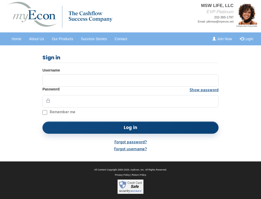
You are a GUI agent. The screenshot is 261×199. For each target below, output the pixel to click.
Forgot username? (130, 149)
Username (51, 70)
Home (16, 39)
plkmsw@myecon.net (220, 21)
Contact (121, 39)
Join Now (222, 39)
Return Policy (139, 175)
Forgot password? (130, 142)
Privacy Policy (122, 175)
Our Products (62, 39)
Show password (204, 90)
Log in (130, 127)
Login (246, 39)
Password (51, 89)
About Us (36, 39)
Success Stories (94, 39)
